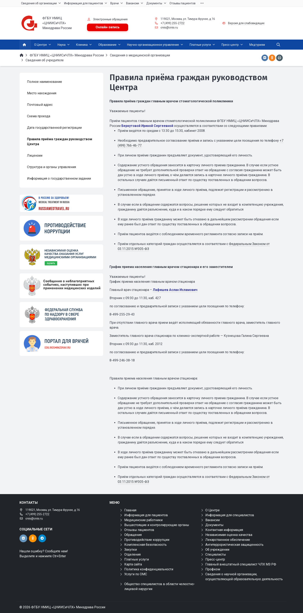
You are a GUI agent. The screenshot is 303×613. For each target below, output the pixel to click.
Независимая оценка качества (228, 535)
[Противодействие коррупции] (61, 228)
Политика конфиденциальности (148, 569)
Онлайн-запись (108, 27)
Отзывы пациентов (139, 530)
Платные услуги (136, 559)
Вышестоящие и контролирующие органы (156, 525)
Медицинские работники (143, 520)
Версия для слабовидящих (246, 23)
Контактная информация (224, 530)
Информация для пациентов (146, 515)
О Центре (212, 510)
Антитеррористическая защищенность (234, 545)
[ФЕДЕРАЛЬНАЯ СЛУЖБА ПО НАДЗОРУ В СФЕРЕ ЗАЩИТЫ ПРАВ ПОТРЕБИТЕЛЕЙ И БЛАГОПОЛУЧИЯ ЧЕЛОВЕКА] (61, 314)
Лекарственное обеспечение (227, 540)
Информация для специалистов (229, 515)
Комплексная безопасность (145, 545)
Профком (212, 569)
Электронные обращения (110, 19)
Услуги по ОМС (135, 574)
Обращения (133, 535)
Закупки (130, 549)
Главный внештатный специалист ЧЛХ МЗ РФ (240, 564)
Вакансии (212, 520)
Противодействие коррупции (146, 540)
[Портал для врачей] (61, 343)
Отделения (132, 554)
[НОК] (61, 256)
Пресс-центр (215, 559)
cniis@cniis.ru (169, 27)
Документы (214, 525)
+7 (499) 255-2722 (172, 23)
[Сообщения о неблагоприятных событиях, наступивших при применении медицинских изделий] (61, 285)
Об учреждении (217, 549)
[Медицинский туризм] (61, 203)
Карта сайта (133, 564)
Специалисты (215, 554)
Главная (130, 510)
